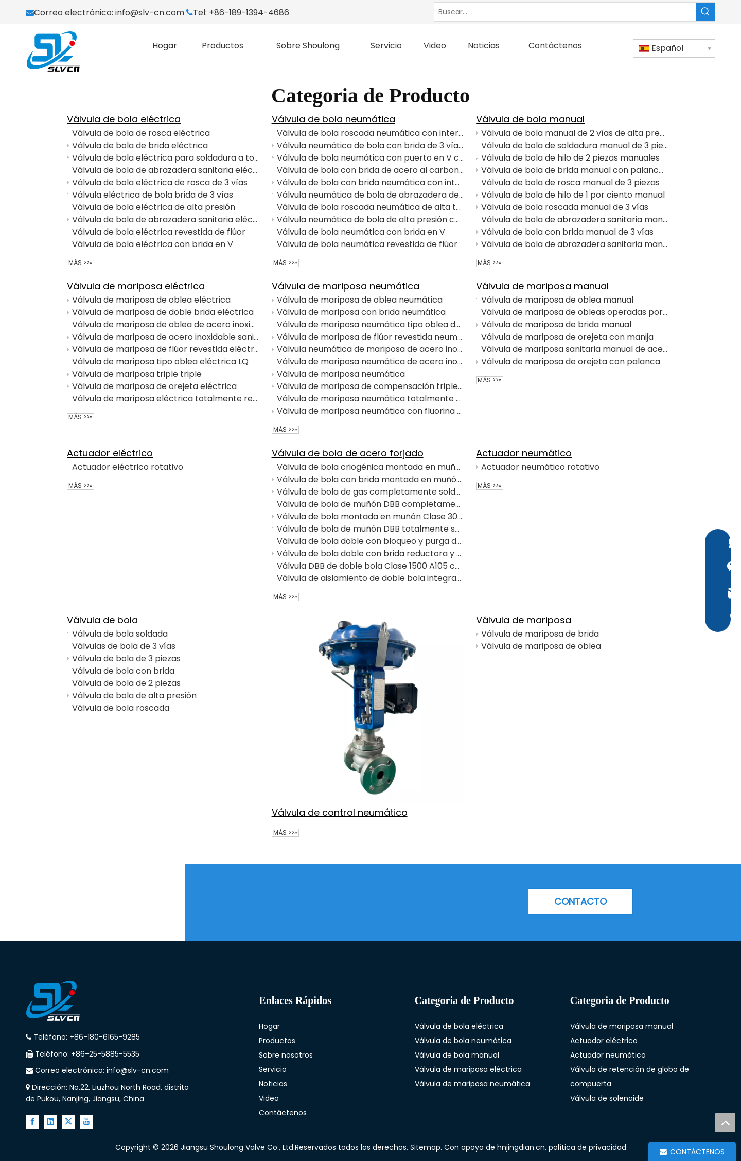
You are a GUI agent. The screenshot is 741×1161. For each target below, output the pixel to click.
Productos (277, 1040)
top (725, 1122)
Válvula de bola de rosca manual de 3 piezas (570, 182)
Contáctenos (283, 1112)
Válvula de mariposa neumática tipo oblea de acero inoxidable (370, 324)
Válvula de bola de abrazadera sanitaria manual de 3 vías (574, 219)
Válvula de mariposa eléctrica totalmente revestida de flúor (165, 398)
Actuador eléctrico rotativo (127, 467)
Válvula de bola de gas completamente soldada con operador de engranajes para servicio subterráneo (370, 492)
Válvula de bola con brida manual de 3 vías (567, 232)
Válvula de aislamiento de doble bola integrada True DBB (370, 578)
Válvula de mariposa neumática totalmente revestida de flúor (370, 398)
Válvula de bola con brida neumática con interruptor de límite (370, 182)
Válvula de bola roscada (120, 708)
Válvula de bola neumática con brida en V (361, 232)
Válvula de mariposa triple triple (137, 374)
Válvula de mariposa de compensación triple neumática (370, 386)
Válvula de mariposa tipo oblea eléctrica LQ (160, 361)
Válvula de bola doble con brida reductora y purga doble (370, 553)
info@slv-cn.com (150, 13)
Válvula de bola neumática (333, 119)
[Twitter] (68, 1122)
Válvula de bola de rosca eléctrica (141, 133)
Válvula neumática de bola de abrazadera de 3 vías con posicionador (370, 195)
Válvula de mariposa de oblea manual (557, 300)
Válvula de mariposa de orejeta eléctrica (154, 386)
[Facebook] (32, 1122)
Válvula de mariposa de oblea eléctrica (151, 300)
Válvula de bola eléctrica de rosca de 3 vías (160, 182)
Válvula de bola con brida (123, 671)
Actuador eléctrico (110, 453)
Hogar (269, 1026)
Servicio (273, 1069)
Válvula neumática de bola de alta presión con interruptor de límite (370, 219)
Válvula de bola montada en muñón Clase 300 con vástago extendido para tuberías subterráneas (370, 516)
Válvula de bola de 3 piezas (126, 658)
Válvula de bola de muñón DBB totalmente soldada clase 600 (370, 529)
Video (269, 1098)
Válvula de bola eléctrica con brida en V (152, 244)
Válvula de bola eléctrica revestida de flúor (158, 232)
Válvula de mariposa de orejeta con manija (567, 337)
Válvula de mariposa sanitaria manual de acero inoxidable (574, 349)
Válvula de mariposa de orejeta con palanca (570, 361)
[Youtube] (86, 1122)
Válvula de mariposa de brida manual (556, 324)
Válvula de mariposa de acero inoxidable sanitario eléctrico (165, 337)
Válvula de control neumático (340, 812)
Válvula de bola (102, 619)
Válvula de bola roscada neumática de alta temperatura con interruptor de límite (370, 207)
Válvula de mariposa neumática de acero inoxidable (370, 361)
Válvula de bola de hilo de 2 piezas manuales (570, 158)
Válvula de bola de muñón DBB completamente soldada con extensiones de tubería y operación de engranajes (370, 504)
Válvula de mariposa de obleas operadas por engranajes (574, 312)
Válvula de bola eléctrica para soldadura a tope (165, 158)
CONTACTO (580, 901)
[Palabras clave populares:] (705, 12)
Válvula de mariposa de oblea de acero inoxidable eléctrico (165, 324)
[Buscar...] (565, 12)
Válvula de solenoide (607, 1098)
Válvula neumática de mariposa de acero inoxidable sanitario (370, 349)
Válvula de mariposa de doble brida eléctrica (163, 312)
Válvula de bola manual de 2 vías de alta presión (574, 133)
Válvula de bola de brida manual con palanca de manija (574, 170)
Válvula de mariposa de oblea (541, 646)
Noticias (273, 1084)
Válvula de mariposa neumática (345, 285)
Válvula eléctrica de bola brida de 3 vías (152, 195)
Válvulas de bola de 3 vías (123, 646)
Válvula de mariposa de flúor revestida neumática (370, 337)
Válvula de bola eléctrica (124, 119)
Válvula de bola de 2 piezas (126, 683)
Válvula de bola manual (530, 119)
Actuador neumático (524, 453)
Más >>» (80, 263)
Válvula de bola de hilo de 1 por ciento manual (573, 195)
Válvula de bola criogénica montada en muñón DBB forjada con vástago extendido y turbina (370, 467)
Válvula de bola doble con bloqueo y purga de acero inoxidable (370, 541)
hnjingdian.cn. (521, 1147)
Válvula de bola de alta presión (134, 695)
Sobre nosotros (286, 1055)
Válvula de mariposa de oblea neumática (360, 300)
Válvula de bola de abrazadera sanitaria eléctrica (165, 170)
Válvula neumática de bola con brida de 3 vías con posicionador (370, 145)
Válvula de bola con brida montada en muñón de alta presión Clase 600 (370, 479)
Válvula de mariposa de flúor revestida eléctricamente (165, 349)
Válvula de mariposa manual (542, 285)
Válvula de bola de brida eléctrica (140, 145)
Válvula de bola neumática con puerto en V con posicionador (370, 158)
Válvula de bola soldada (120, 634)
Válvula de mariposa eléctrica (136, 285)
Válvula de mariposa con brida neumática (361, 312)
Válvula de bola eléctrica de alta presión (153, 207)
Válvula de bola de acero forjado (348, 453)
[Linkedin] (50, 1122)
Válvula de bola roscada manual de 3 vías (564, 207)
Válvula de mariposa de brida (540, 634)
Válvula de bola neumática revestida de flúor (367, 244)
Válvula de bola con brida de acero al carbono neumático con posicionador (370, 170)
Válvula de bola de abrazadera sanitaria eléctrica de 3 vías (165, 219)
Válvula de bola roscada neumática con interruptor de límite (370, 133)
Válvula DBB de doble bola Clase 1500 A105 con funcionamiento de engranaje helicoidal (370, 566)
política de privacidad (587, 1147)
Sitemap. (427, 1147)
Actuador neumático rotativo (540, 467)
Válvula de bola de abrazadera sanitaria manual (574, 244)
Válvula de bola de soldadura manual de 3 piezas (574, 145)
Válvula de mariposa (523, 619)
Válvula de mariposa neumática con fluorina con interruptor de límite (370, 411)
